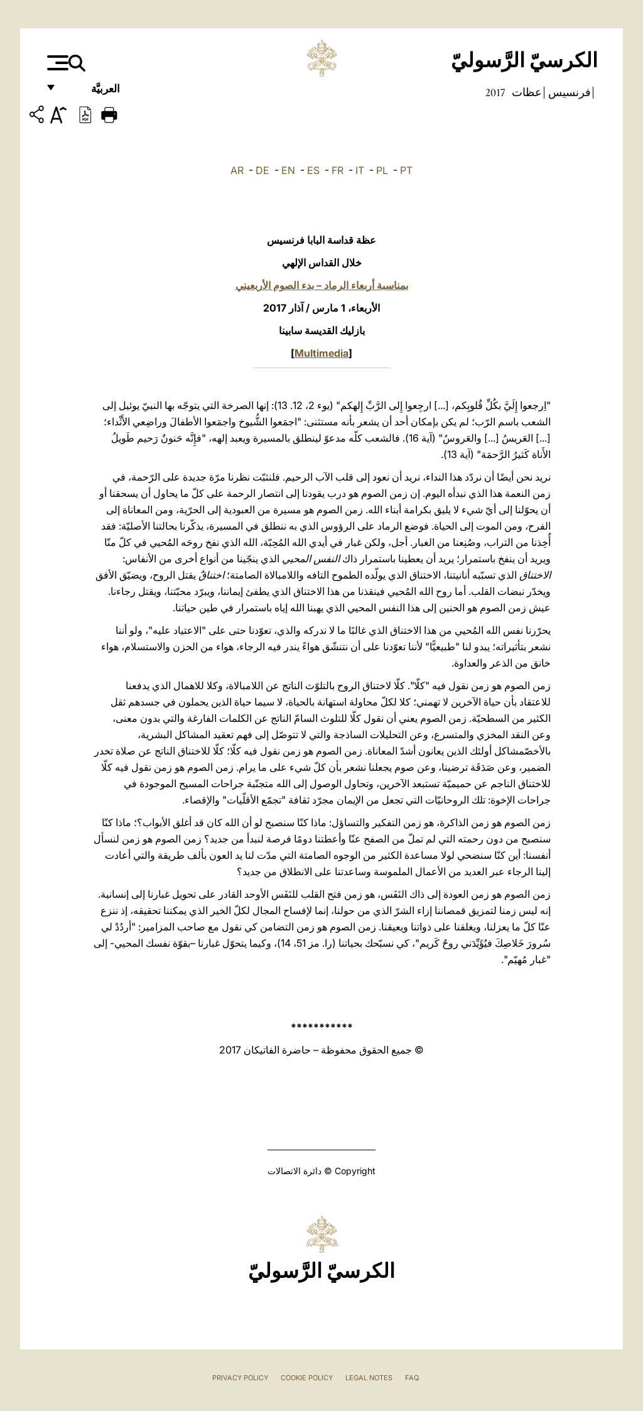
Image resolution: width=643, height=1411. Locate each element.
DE (262, 170)
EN (288, 170)
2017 (495, 92)
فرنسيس (568, 92)
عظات (525, 92)
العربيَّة (92, 92)
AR (237, 170)
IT (359, 170)
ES (313, 170)
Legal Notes (368, 1377)
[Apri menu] (56, 63)
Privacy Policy (240, 1377)
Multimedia (321, 353)
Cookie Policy (307, 1377)
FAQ (412, 1377)
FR (337, 170)
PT (406, 170)
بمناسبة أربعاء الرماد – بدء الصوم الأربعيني (321, 285)
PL (382, 170)
